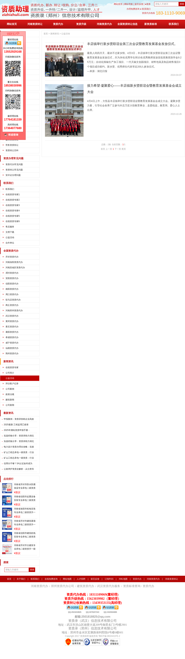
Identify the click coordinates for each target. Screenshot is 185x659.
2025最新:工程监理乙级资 (16, 424)
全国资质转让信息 (127, 24)
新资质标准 (150, 24)
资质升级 (81, 24)
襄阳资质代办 (12, 332)
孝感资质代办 (12, 337)
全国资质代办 (10, 250)
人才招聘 (81, 579)
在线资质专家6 (13, 221)
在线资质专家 (12, 367)
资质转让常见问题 (14, 170)
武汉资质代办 (12, 316)
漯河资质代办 (12, 273)
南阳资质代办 (12, 289)
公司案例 (10, 389)
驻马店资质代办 (13, 300)
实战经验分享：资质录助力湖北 (19, 435)
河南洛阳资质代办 (14, 262)
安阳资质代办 (12, 278)
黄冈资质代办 (12, 321)
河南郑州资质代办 (14, 310)
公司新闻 (10, 405)
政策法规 (10, 394)
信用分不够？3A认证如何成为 (18, 463)
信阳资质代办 (12, 283)
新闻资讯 (8, 361)
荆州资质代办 (12, 353)
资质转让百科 (12, 150)
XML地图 (123, 579)
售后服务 (10, 226)
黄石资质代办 (12, 326)
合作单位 (10, 243)
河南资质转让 (34, 24)
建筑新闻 (10, 399)
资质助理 (84, 636)
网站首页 (118, 4)
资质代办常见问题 (14, 164)
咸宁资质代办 (12, 342)
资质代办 (58, 24)
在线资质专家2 (13, 200)
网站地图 (67, 579)
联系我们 (174, 24)
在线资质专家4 (13, 210)
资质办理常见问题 (13, 158)
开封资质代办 (12, 257)
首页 (46, 33)
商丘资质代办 (12, 305)
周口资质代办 (12, 294)
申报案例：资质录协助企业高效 (19, 419)
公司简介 (10, 373)
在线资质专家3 (13, 205)
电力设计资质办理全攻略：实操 (19, 447)
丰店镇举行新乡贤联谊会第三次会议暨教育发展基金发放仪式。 (132, 44)
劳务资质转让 (12, 145)
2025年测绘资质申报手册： (17, 430)
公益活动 (10, 237)
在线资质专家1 (13, 194)
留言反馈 (139, 4)
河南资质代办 (104, 24)
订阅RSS (109, 579)
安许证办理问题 (13, 175)
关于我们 (21, 579)
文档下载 (10, 232)
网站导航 (128, 4)
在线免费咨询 (51, 579)
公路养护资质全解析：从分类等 (19, 469)
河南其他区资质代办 (15, 267)
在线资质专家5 (13, 216)
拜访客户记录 (12, 383)
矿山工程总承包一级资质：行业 (19, 452)
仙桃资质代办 (12, 348)
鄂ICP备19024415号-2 (109, 636)
